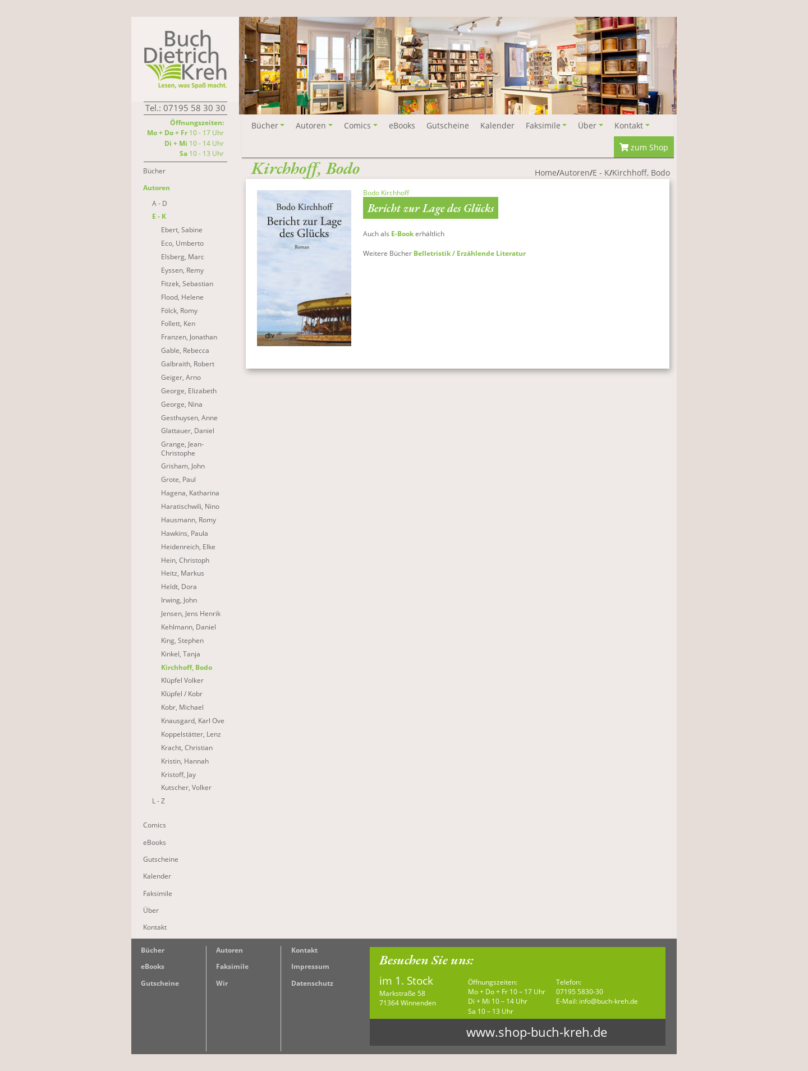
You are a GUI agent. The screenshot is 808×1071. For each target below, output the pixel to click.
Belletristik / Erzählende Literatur (470, 253)
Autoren (229, 950)
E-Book (402, 233)
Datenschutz (312, 983)
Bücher (152, 950)
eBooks (152, 966)
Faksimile (232, 966)
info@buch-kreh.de (608, 1001)
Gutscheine (160, 983)
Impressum (310, 966)
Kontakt (304, 950)
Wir (222, 983)
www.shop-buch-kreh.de (536, 1032)
